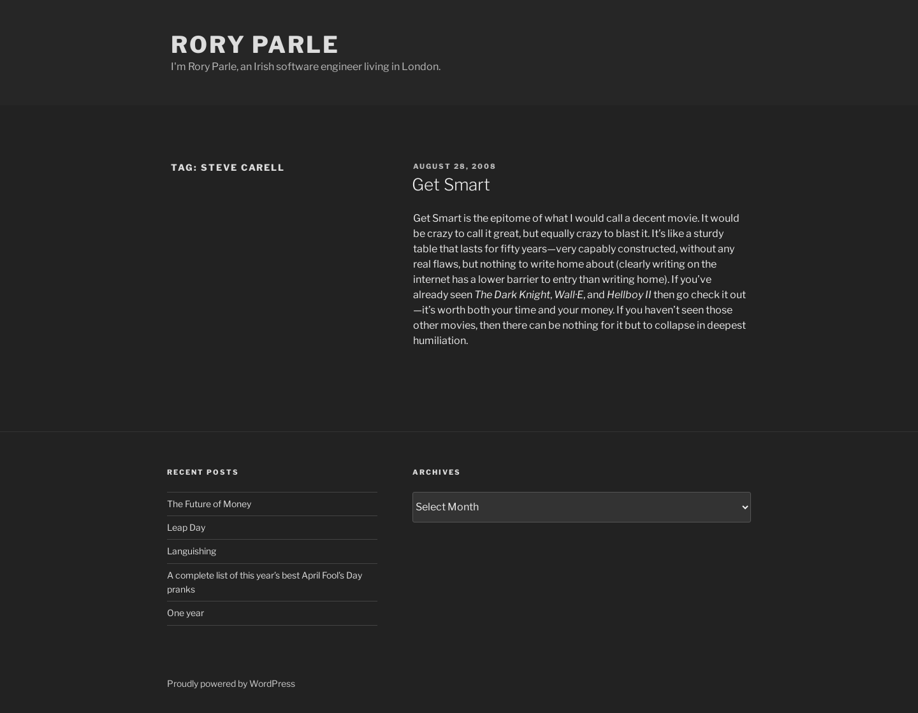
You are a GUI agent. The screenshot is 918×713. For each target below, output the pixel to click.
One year (185, 612)
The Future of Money (209, 503)
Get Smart (451, 184)
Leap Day (186, 527)
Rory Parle (255, 45)
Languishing (191, 550)
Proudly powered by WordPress (231, 683)
